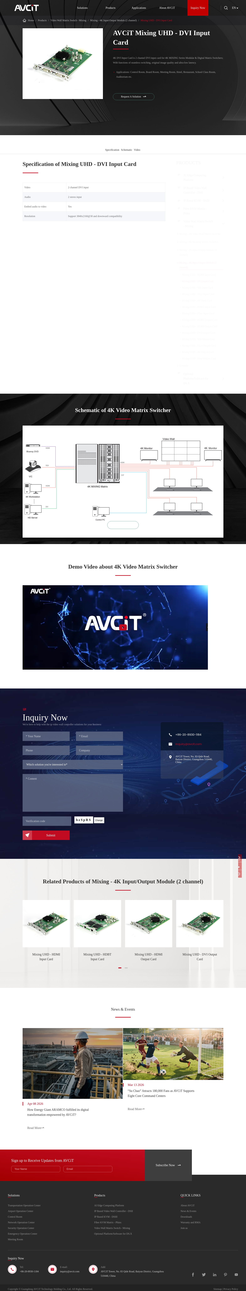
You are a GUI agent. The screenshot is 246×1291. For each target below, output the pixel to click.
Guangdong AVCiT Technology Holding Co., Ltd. (46, 1286)
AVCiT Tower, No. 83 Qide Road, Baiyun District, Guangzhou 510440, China (132, 1270)
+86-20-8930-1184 (29, 1268)
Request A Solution (134, 97)
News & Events (123, 1010)
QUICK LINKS (191, 1190)
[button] (119, 970)
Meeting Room (15, 1236)
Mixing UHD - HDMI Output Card (149, 960)
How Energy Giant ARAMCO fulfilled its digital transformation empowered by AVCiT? (58, 1111)
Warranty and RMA (191, 1219)
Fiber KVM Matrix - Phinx (195, 211)
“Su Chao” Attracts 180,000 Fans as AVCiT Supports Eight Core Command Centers (168, 1093)
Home (31, 20)
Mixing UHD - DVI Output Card (199, 960)
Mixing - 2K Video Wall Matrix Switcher (200, 234)
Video (139, 150)
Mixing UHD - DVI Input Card (156, 20)
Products (108, 7)
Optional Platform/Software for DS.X (195, 378)
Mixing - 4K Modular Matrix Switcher (198, 242)
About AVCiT (165, 7)
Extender (183, 365)
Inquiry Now (195, 7)
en (234, 7)
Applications (136, 7)
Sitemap (218, 1286)
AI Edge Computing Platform (194, 178)
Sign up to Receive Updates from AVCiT (57, 1155)
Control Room (15, 1214)
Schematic (126, 150)
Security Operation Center (21, 1225)
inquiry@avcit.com (69, 1268)
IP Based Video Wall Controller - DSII (195, 190)
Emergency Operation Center (22, 1231)
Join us (184, 1225)
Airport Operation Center (20, 1208)
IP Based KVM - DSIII (196, 200)
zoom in (123, 528)
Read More (35, 1127)
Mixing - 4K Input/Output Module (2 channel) (113, 20)
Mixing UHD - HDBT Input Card (97, 960)
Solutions (80, 7)
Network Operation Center (21, 1219)
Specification (109, 150)
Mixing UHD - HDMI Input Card (46, 960)
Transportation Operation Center (24, 1202)
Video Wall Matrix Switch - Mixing (68, 20)
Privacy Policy (230, 1286)
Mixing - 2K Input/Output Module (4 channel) (198, 252)
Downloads (186, 1214)
